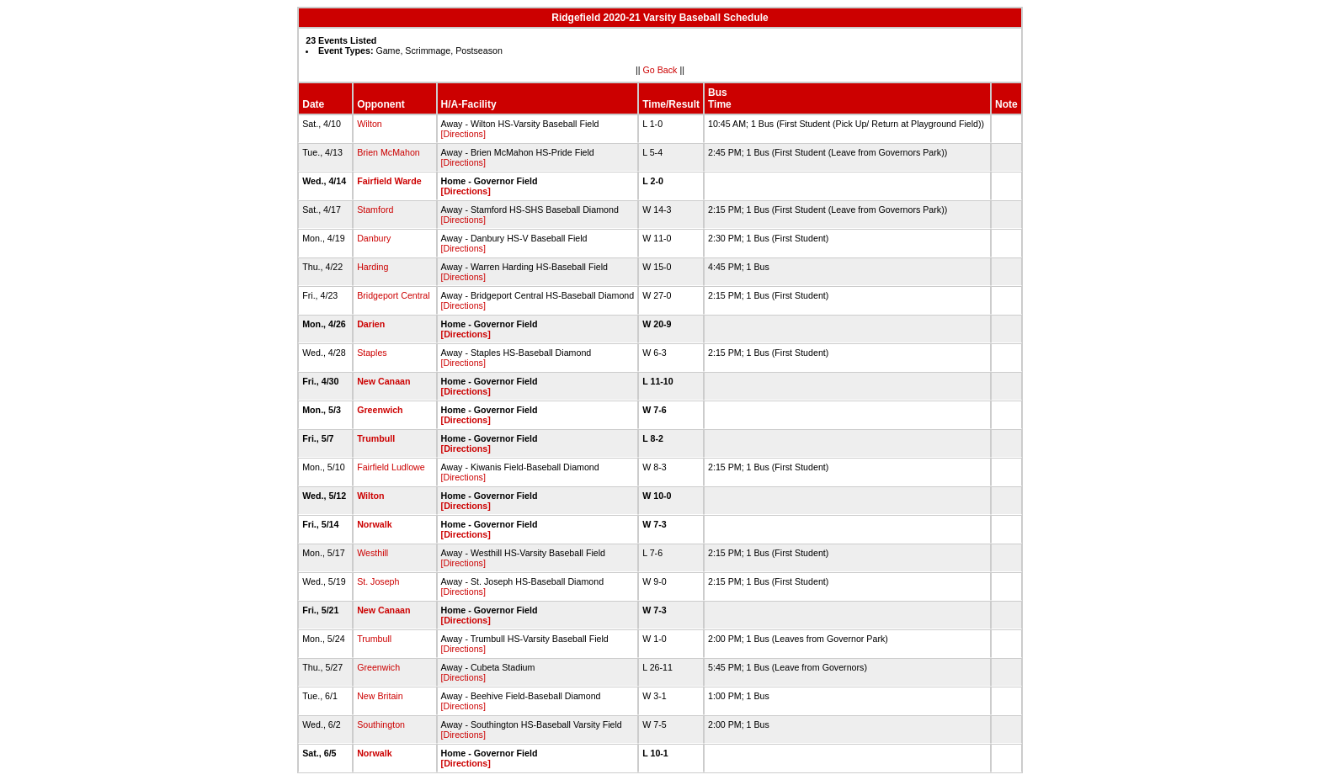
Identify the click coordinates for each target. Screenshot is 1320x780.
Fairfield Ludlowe (391, 467)
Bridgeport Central (393, 295)
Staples (372, 353)
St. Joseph (378, 581)
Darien (371, 324)
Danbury (374, 238)
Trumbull (376, 438)
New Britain (379, 696)
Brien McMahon (388, 152)
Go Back (660, 70)
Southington (381, 724)
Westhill (372, 553)
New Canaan (383, 381)
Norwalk (374, 524)
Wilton (369, 124)
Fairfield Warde (389, 181)
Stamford (375, 209)
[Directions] (463, 134)
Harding (372, 267)
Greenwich (379, 410)
